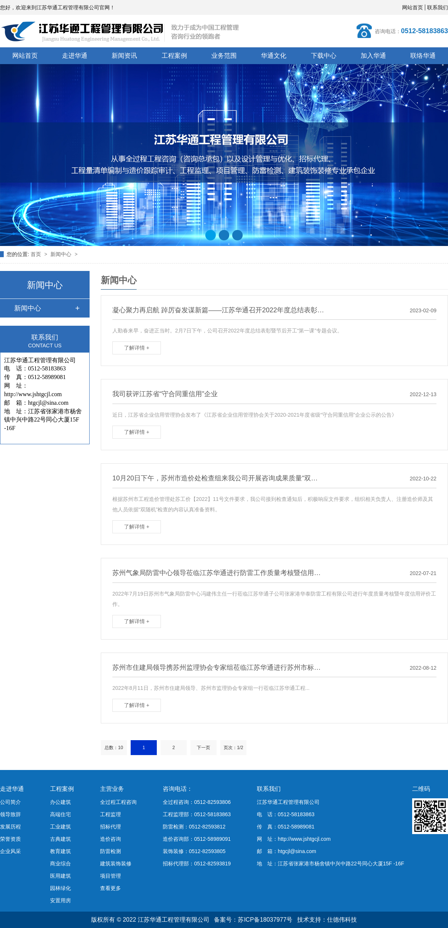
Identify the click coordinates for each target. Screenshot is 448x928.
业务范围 (224, 55)
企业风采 (10, 851)
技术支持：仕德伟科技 (327, 919)
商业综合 (60, 864)
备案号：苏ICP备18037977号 (253, 919)
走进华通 (74, 55)
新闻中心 (61, 254)
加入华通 (373, 55)
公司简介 (10, 802)
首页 (37, 254)
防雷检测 (110, 851)
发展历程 (10, 827)
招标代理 (110, 827)
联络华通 (423, 55)
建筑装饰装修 (115, 864)
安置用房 (60, 900)
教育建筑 (60, 851)
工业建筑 (60, 827)
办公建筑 (60, 802)
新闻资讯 (124, 55)
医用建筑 (60, 876)
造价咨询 (110, 839)
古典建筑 (60, 839)
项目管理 (110, 876)
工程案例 (174, 55)
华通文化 (273, 55)
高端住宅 (60, 814)
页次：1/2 (233, 747)
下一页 (203, 747)
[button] (210, 235)
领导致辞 (10, 814)
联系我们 (437, 7)
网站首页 (412, 7)
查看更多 (110, 888)
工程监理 (110, 814)
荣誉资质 (10, 839)
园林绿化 (60, 888)
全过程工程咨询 (118, 802)
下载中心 (323, 55)
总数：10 (114, 747)
